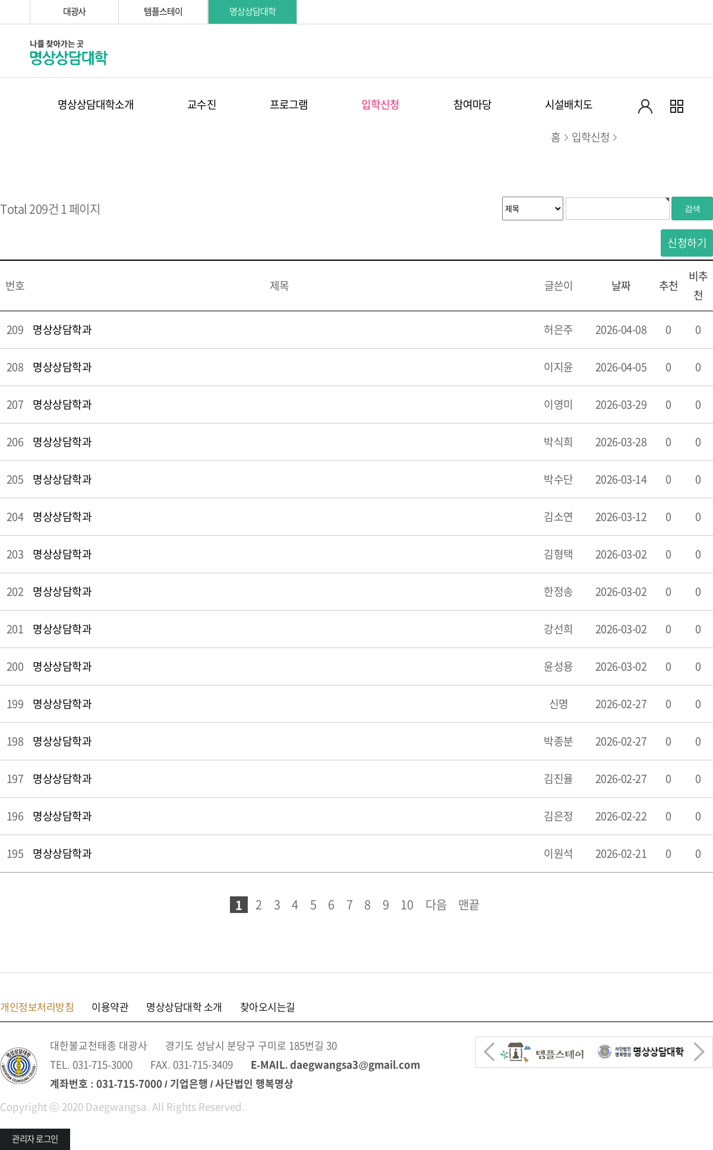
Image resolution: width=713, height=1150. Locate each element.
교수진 (201, 104)
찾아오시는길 (267, 1007)
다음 (436, 905)
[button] (489, 1051)
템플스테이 (163, 11)
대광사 (74, 11)
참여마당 (472, 104)
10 (407, 905)
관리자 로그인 (35, 1139)
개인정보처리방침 (37, 1007)
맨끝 (468, 905)
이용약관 (110, 1007)
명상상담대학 (252, 11)
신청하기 (686, 243)
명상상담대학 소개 (184, 1007)
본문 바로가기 (0, 0)
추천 (668, 285)
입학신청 (380, 104)
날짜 (620, 285)
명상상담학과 (62, 329)
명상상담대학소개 (96, 104)
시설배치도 (569, 104)
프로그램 (289, 104)
